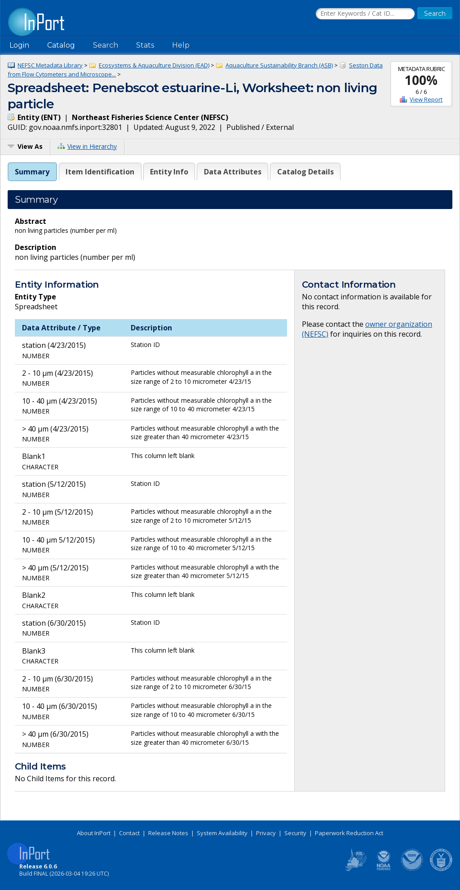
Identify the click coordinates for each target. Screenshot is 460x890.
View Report (426, 99)
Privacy (266, 833)
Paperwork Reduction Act (349, 833)
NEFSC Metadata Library (50, 65)
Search (105, 45)
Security (295, 833)
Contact (129, 833)
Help (181, 45)
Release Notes (168, 833)
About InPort (94, 833)
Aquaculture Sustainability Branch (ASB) (279, 65)
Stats (145, 45)
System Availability (222, 833)
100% (421, 80)
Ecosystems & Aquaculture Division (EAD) (154, 65)
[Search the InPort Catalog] (365, 14)
